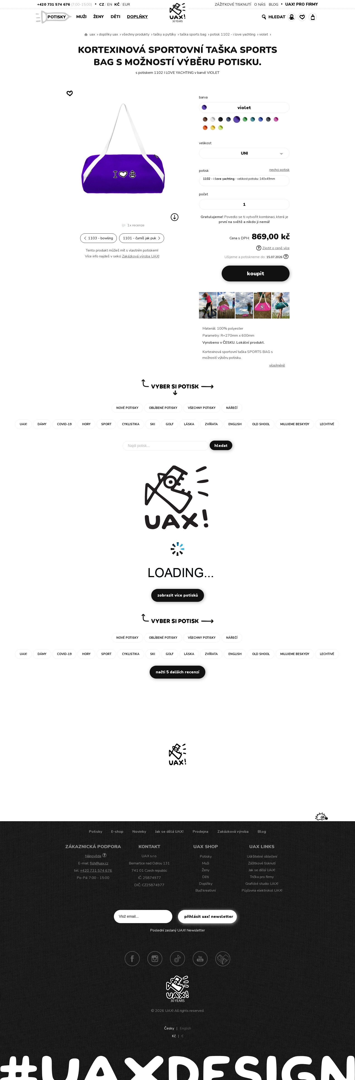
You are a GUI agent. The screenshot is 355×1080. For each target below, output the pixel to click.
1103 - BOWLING (98, 238)
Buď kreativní (205, 891)
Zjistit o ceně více (273, 249)
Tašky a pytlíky (164, 34)
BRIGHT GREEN (250, 119)
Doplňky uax (108, 34)
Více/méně (277, 366)
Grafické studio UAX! (261, 884)
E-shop (117, 832)
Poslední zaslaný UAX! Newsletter (177, 931)
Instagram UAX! (155, 959)
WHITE (214, 119)
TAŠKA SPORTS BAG (193, 34)
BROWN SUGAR (206, 119)
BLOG (273, 4)
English (185, 1029)
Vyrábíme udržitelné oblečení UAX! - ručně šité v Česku (86, 34)
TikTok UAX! (177, 959)
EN (109, 4)
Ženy (98, 16)
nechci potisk (279, 170)
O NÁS (260, 4)
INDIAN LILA (206, 128)
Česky (169, 1029)
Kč (117, 4)
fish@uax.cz (99, 864)
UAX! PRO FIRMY (301, 4)
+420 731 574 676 (53, 4)
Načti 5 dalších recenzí (177, 673)
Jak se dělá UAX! (169, 832)
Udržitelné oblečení (262, 857)
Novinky (139, 832)
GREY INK (276, 119)
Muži (81, 16)
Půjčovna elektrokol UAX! (262, 891)
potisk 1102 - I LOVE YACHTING (232, 34)
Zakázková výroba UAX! (140, 256)
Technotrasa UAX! (222, 959)
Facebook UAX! (132, 959)
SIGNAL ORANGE (214, 128)
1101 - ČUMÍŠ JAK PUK (141, 238)
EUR (126, 4)
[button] (284, 308)
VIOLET (263, 34)
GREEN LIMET (232, 128)
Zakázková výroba (233, 832)
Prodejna (200, 832)
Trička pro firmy (262, 878)
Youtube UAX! (200, 959)
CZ (101, 4)
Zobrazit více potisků (177, 596)
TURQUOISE (259, 119)
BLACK (223, 119)
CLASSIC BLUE (267, 119)
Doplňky (137, 16)
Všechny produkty (135, 34)
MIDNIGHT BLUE (232, 119)
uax (92, 34)
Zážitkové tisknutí (262, 864)
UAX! (169, 1011)
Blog (262, 832)
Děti (115, 16)
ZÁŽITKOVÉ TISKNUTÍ (233, 4)
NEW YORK (223, 128)
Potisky (58, 16)
